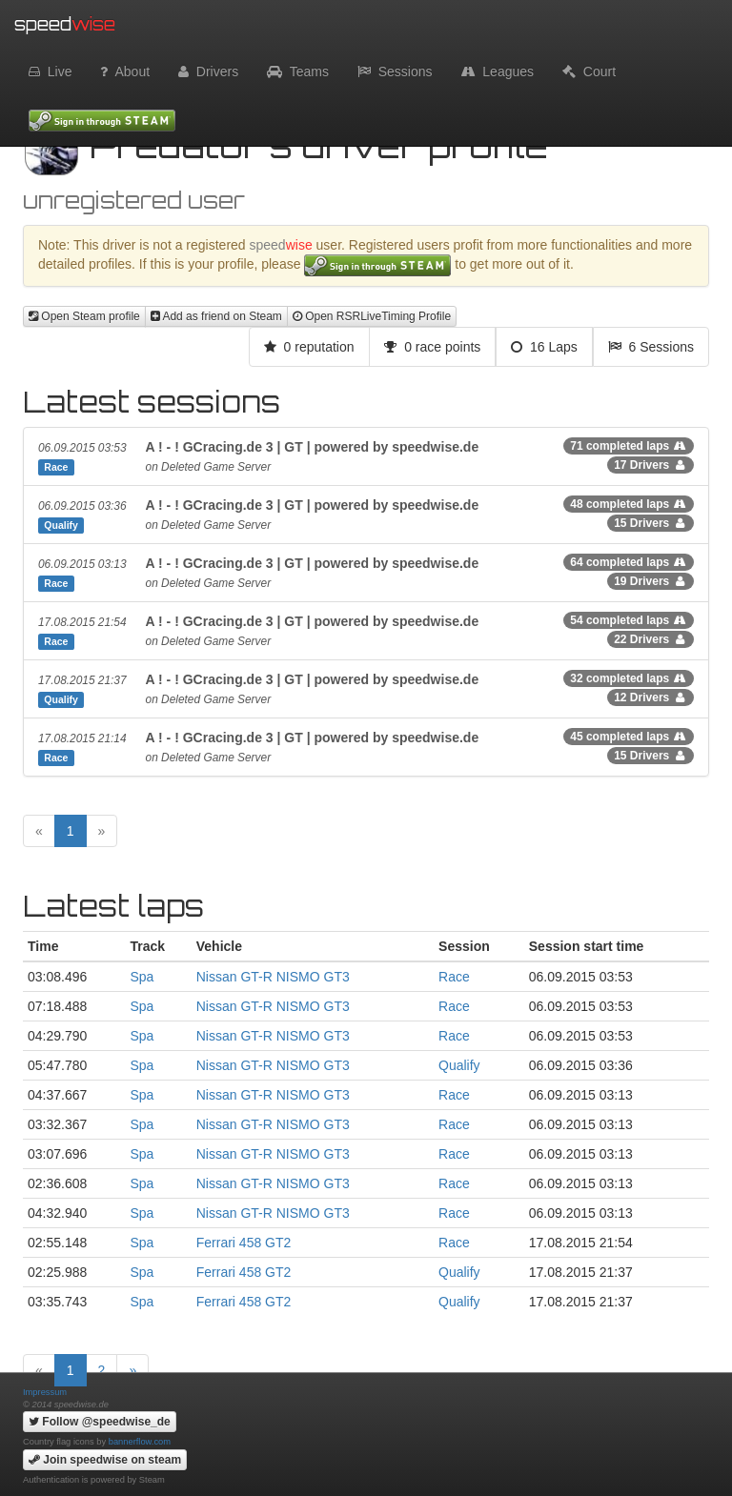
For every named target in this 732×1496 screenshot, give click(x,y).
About (125, 71)
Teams (298, 71)
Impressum (45, 1392)
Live (50, 71)
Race (454, 976)
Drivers (208, 71)
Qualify (459, 1065)
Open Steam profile (84, 316)
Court (589, 71)
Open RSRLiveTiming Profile (372, 316)
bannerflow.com (140, 1441)
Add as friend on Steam (216, 316)
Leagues (498, 71)
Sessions (395, 71)
